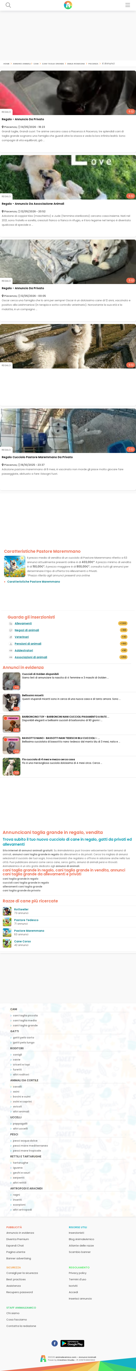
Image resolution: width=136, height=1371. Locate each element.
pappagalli (20, 1123)
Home (6, 63)
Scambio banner (80, 1252)
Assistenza (13, 1286)
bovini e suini (21, 1096)
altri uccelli (20, 1128)
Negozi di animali (27, 630)
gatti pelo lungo (24, 1042)
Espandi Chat (15, 1245)
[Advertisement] (68, 35)
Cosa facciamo (16, 1319)
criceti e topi (21, 1064)
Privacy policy (77, 1273)
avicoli (17, 1106)
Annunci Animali (22, 63)
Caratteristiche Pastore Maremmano (33, 582)
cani (35, 63)
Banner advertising (18, 1258)
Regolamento (79, 1267)
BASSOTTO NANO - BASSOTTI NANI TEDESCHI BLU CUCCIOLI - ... (61, 738)
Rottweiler (21, 909)
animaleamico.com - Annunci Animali (75, 1357)
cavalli (17, 1086)
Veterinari (22, 637)
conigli (17, 1054)
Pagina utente (15, 1252)
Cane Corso (22, 941)
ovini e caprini (22, 1101)
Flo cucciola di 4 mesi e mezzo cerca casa (48, 759)
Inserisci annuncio (80, 1298)
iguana (17, 1168)
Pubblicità (14, 1227)
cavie (16, 1059)
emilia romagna (76, 63)
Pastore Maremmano (29, 931)
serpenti (18, 1177)
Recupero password (19, 1292)
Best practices (16, 1279)
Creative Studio (65, 1360)
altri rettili (19, 1182)
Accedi (73, 1292)
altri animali (21, 1111)
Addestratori (24, 650)
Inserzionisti (76, 1233)
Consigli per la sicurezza (22, 1273)
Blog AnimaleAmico (81, 1239)
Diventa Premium (17, 1239)
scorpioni (19, 1204)
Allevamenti (23, 623)
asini (16, 1091)
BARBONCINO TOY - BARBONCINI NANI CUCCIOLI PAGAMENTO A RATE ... (65, 716)
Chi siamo (12, 1313)
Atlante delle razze (81, 1245)
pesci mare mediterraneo (30, 1145)
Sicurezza (13, 1267)
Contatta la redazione (21, 1326)
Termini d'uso (77, 1279)
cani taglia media (25, 1020)
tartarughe (20, 1163)
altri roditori (21, 1074)
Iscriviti (73, 1286)
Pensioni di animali (28, 644)
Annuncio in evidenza (20, 1233)
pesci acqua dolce (25, 1140)
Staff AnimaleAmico (21, 1307)
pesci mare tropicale (27, 1150)
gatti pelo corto (23, 1037)
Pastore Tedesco (26, 920)
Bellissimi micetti (33, 695)
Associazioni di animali (31, 657)
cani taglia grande (53, 63)
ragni (16, 1195)
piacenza (93, 63)
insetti (17, 1200)
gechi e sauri (21, 1172)
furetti (17, 1069)
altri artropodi (22, 1209)
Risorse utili (78, 1227)
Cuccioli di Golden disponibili (40, 674)
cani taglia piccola (25, 1015)
